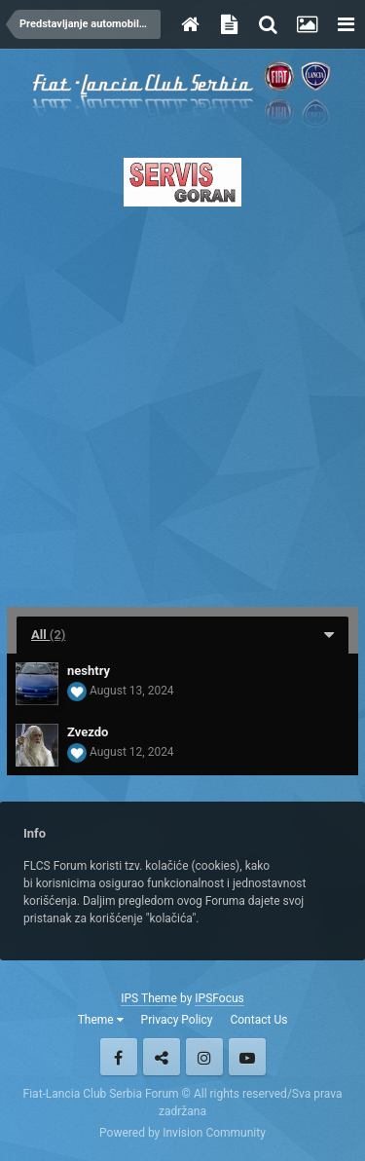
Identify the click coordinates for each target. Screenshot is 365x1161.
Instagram (204, 1056)
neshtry (88, 670)
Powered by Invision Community (182, 1133)
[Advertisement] (182, 400)
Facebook (118, 1056)
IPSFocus (219, 998)
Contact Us (258, 1020)
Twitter (161, 1056)
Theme (101, 1020)
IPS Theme (149, 998)
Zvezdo (87, 732)
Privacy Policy (177, 1020)
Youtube (247, 1056)
